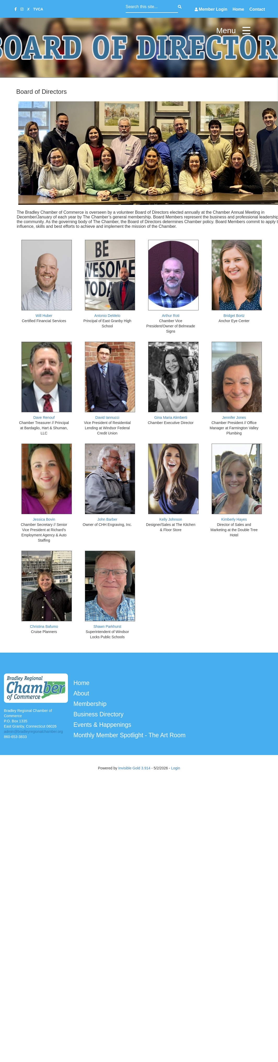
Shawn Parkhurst (107, 626)
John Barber (107, 519)
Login (175, 768)
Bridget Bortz (234, 316)
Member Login (213, 9)
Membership (90, 703)
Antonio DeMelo (107, 316)
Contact (257, 9)
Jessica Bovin (44, 519)
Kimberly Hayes (234, 519)
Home (238, 9)
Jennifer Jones (234, 417)
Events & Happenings (103, 724)
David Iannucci (107, 417)
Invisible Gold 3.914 (135, 768)
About (82, 693)
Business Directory (99, 714)
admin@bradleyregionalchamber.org (33, 731)
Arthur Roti (170, 316)
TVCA (38, 9)
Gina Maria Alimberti (170, 417)
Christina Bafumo (44, 626)
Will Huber (44, 316)
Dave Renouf (44, 417)
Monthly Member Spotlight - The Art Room (130, 735)
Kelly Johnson (170, 519)
